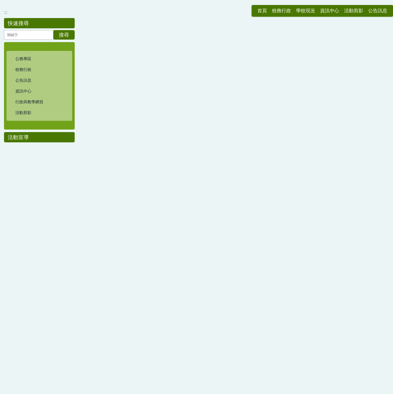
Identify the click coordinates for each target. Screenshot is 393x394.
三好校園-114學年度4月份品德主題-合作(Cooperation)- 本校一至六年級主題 (161, 170)
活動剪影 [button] (299, 7)
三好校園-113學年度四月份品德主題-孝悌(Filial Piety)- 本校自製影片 (154, 294)
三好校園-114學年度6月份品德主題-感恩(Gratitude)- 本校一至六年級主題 (158, 129)
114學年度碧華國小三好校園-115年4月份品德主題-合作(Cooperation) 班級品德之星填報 (172, 140)
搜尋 (64, 102)
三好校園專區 (112, 90)
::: (196, 7)
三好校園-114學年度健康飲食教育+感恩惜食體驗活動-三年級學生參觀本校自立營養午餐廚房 (176, 253)
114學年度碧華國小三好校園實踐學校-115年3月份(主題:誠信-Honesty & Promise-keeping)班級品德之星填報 (190, 160)
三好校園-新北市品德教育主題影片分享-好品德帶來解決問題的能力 (153, 263)
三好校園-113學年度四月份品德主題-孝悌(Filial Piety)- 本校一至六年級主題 (160, 314)
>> (223, 349)
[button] (39, 126)
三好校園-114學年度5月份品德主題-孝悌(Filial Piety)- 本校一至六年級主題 (159, 150)
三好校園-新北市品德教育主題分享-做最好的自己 (137, 232)
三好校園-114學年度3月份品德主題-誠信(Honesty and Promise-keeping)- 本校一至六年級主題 (177, 191)
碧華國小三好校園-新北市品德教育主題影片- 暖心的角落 (144, 181)
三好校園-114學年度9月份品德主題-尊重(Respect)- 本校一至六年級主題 (157, 283)
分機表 (222, 379)
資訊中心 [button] (275, 7)
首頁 (208, 7)
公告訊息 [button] (323, 7)
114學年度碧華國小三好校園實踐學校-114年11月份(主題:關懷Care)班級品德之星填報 (170, 222)
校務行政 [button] (227, 7)
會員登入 (371, 7)
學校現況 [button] (251, 7)
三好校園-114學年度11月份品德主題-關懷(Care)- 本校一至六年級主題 (156, 242)
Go (273, 349)
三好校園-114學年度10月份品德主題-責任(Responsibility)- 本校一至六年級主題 (164, 273)
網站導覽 (347, 7)
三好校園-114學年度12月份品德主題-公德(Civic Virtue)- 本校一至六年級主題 (161, 212)
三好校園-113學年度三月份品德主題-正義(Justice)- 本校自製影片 (151, 325)
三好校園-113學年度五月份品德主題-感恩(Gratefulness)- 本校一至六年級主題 (162, 304)
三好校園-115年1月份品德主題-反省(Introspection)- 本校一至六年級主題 (158, 201)
